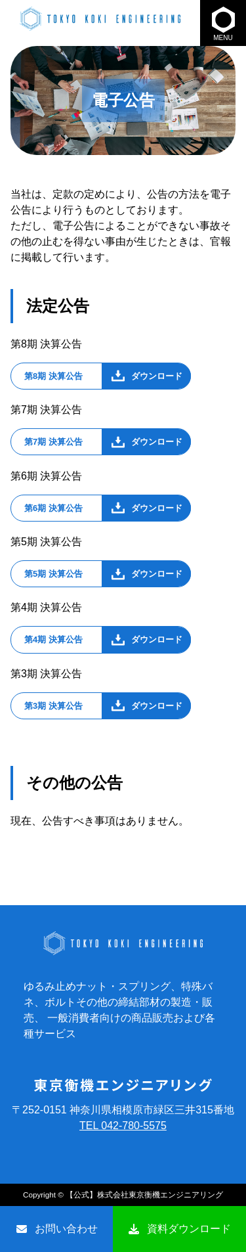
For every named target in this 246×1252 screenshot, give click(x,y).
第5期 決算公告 (53, 574)
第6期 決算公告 (53, 508)
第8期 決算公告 (53, 376)
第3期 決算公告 (53, 706)
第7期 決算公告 (53, 442)
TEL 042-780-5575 (123, 1125)
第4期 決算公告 (53, 639)
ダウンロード (156, 376)
